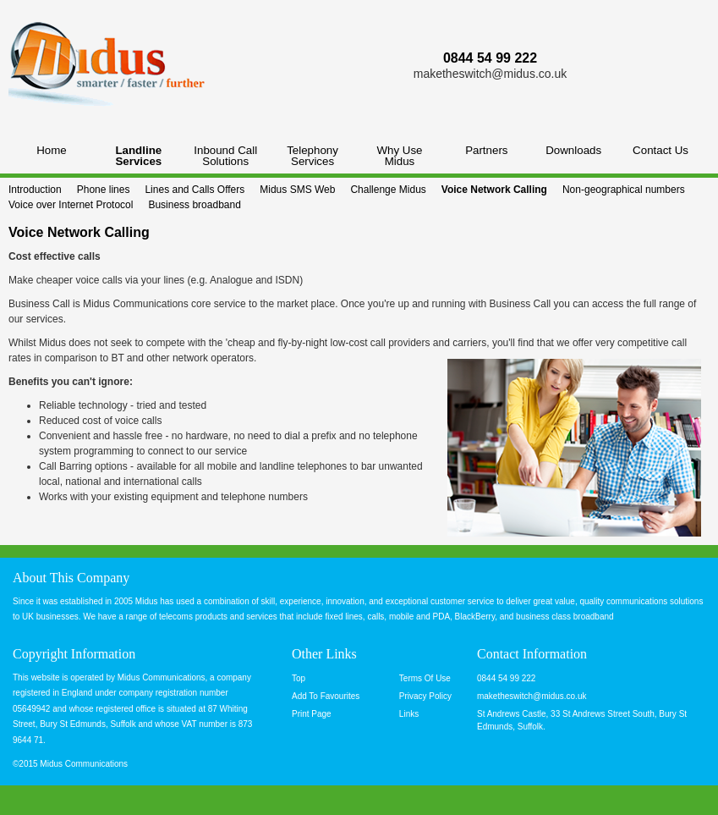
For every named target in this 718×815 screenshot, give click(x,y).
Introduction (35, 189)
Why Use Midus (399, 156)
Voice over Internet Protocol (70, 205)
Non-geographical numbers (623, 189)
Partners (486, 150)
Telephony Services (312, 156)
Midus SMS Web (297, 189)
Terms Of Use (425, 678)
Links (409, 714)
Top (298, 678)
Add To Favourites (325, 696)
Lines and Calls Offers (194, 189)
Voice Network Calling (494, 189)
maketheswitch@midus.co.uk (490, 73)
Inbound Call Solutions (225, 156)
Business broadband (194, 205)
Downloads (573, 150)
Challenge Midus (387, 189)
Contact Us (660, 150)
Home (51, 150)
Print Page (312, 714)
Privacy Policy (425, 696)
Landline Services (138, 156)
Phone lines (103, 189)
